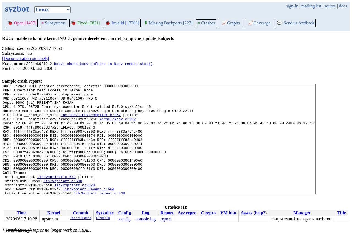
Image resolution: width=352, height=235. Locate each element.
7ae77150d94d (80, 218)
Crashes (206, 23)
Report (167, 213)
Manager (301, 213)
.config (124, 219)
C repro (208, 213)
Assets (247, 213)
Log (145, 213)
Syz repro (187, 213)
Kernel (53, 213)
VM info (228, 213)
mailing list (311, 6)
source (330, 6)
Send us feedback (295, 23)
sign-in (292, 6)
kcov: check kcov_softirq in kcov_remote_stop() (103, 63)
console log (146, 219)
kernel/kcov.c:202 (117, 126)
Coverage (259, 23)
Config (124, 213)
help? (260, 213)
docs (343, 6)
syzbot (17, 8)
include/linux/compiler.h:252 (91, 121)
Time (21, 213)
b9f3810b (103, 218)
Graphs (231, 23)
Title (341, 213)
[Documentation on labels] (25, 58)
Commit (80, 213)
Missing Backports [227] (168, 23)
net (30, 53)
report (165, 219)
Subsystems (53, 23)
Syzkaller (105, 213)
